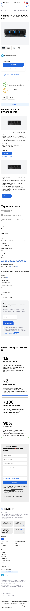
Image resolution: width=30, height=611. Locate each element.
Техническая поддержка (11, 75)
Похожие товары (11, 215)
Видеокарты (4, 545)
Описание (6, 210)
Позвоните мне (10, 571)
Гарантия (3, 552)
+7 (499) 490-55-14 (7, 567)
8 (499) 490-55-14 (17, 3)
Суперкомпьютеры (20, 541)
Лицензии (17, 545)
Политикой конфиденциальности (12, 332)
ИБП (2, 543)
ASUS (4, 97)
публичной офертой (22, 601)
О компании (4, 558)
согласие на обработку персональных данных (13, 489)
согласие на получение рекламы (13, 492)
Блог (2, 562)
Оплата (19, 219)
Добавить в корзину (7, 156)
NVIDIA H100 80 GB (6, 260)
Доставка (6, 219)
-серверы (4, 539)
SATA (11, 266)
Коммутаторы (4, 541)
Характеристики (10, 206)
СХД (16, 543)
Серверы (11, 97)
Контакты (3, 556)
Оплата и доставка (5, 560)
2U (1, 236)
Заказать (13, 64)
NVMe (16, 266)
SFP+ (7, 277)
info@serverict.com (6, 569)
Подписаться (8, 323)
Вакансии (3, 554)
